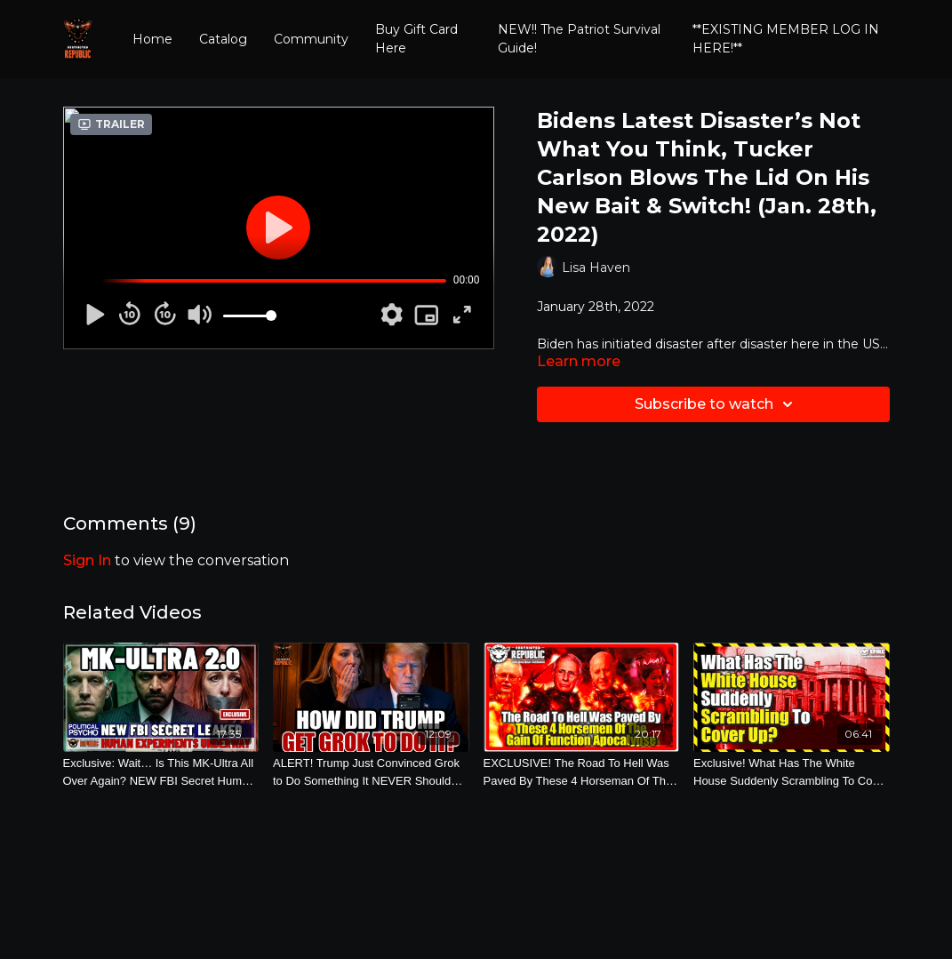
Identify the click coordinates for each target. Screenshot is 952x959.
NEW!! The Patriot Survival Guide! (579, 38)
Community (311, 39)
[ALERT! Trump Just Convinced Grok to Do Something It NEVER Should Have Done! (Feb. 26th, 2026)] (371, 772)
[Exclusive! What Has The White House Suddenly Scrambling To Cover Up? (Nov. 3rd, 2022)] (791, 772)
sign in (87, 560)
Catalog (223, 39)
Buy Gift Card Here (416, 38)
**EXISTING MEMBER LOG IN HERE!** (785, 38)
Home (152, 39)
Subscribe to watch (716, 404)
